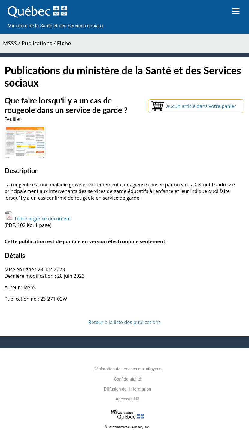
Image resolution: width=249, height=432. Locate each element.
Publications (37, 43)
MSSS (10, 43)
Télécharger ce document (38, 218)
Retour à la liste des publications (124, 322)
